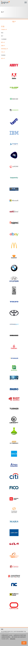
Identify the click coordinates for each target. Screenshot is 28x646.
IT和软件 (3, 29)
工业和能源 (3, 39)
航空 (2, 42)
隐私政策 (12, 639)
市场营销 (3, 55)
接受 (24, 643)
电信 (2, 32)
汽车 (2, 52)
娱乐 (2, 58)
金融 (2, 45)
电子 (2, 35)
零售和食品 (3, 48)
